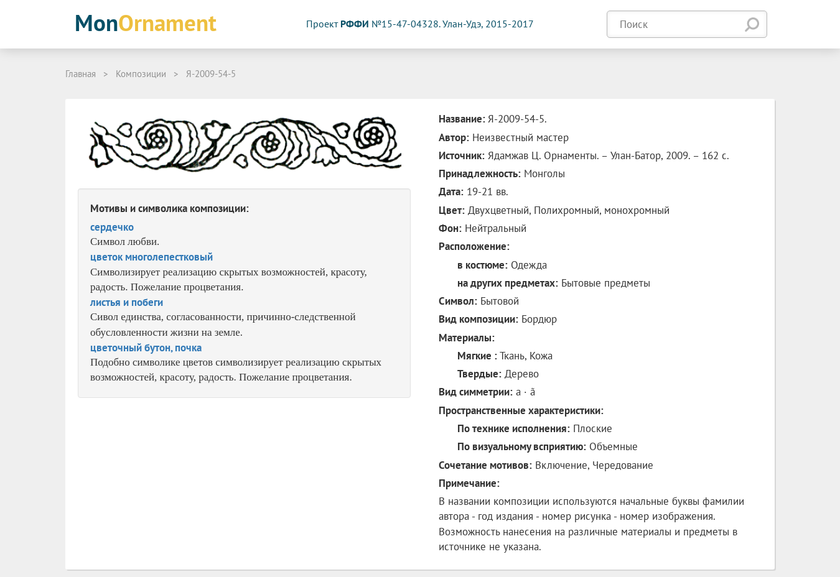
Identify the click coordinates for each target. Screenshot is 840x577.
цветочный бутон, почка (146, 347)
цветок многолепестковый (151, 257)
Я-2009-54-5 (211, 74)
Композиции (141, 74)
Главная (80, 74)
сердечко (112, 227)
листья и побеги (126, 302)
